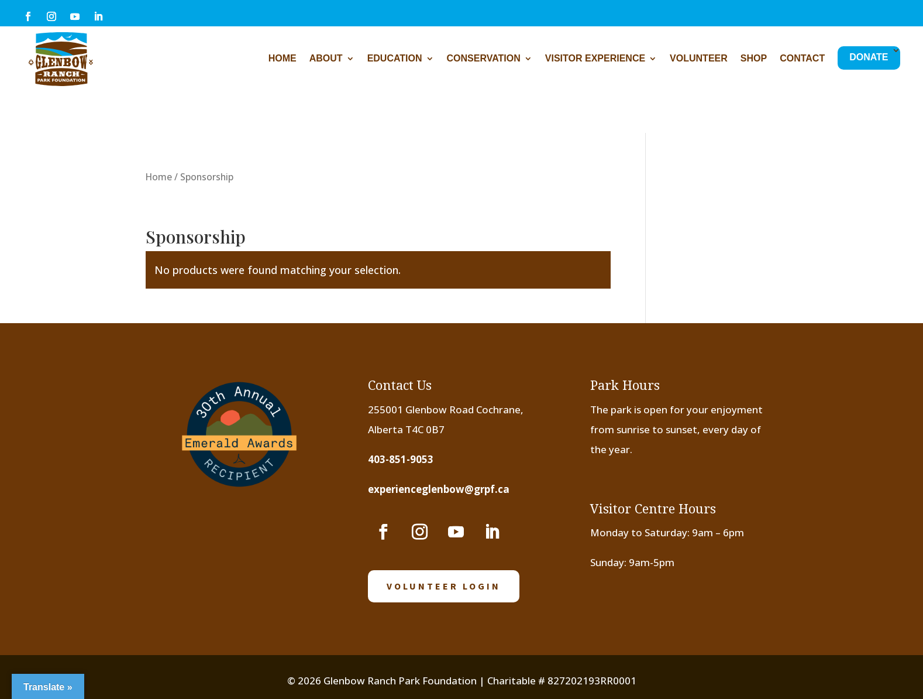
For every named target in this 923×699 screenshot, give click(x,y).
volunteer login (444, 586)
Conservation (484, 58)
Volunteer (699, 58)
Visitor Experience (595, 58)
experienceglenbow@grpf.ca (438, 489)
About (326, 58)
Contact (802, 58)
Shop (754, 58)
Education (394, 58)
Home (282, 58)
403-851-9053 (400, 459)
